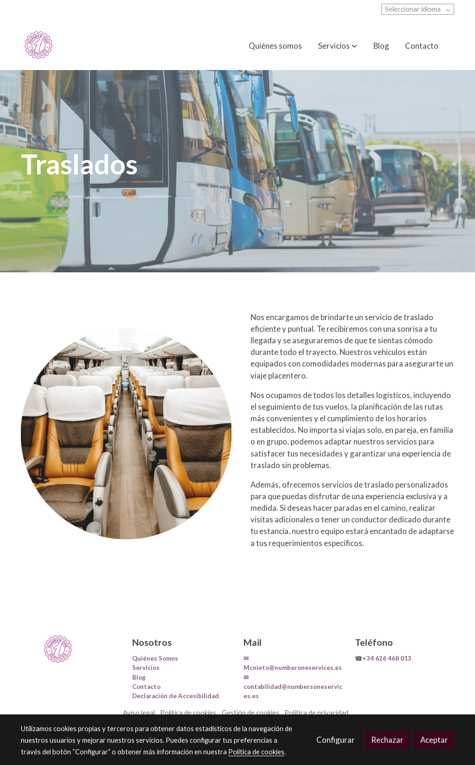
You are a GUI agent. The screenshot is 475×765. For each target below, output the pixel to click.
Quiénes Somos (155, 658)
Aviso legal (139, 713)
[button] (337, 45)
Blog (139, 677)
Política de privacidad (316, 713)
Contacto (146, 686)
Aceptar (434, 740)
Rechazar (387, 740)
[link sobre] (70, 650)
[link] (38, 46)
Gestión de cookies (250, 713)
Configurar (335, 740)
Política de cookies (188, 713)
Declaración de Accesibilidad (175, 696)
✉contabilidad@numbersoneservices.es (293, 687)
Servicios (146, 667)
